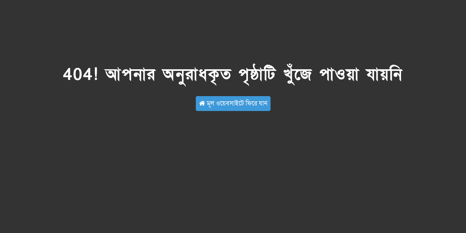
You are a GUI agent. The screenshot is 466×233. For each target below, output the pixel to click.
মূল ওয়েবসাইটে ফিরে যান (233, 103)
